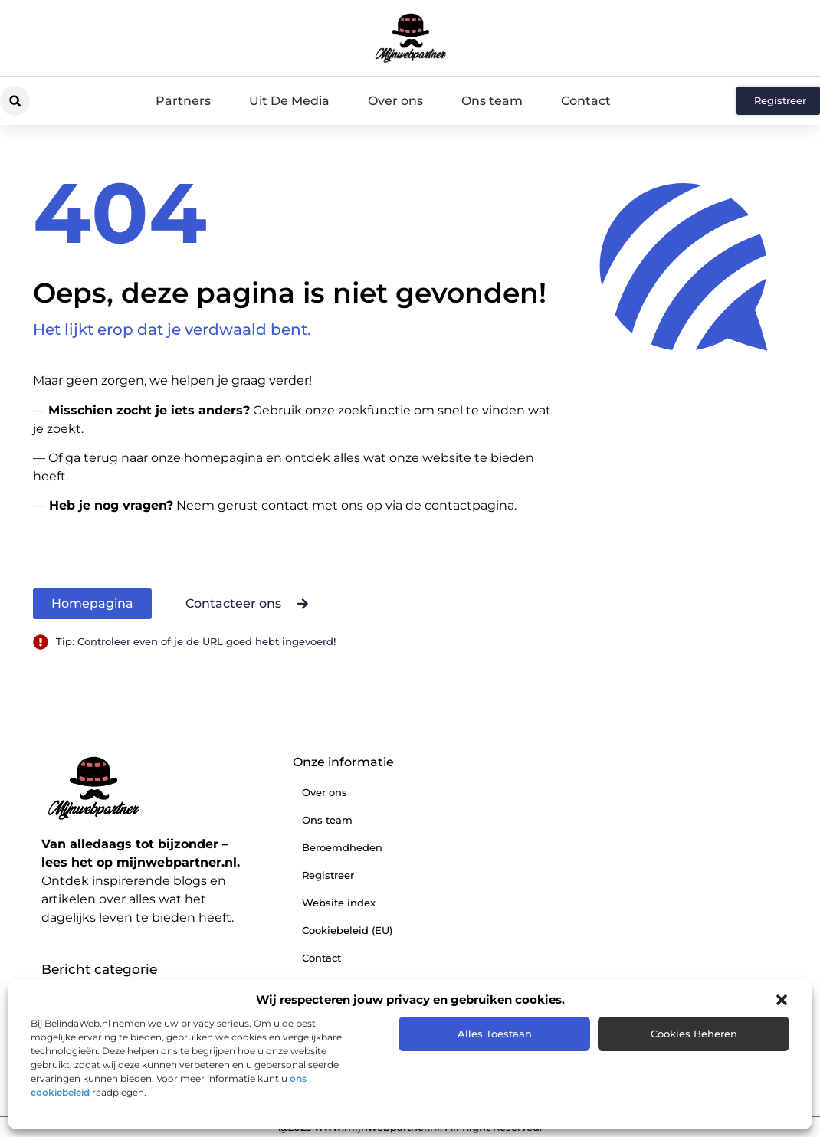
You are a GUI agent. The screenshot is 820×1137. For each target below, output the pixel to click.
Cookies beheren (694, 1033)
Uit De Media (289, 100)
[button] (781, 1000)
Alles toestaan (495, 1033)
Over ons (395, 100)
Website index (339, 902)
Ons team (492, 100)
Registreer (328, 875)
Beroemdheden (342, 847)
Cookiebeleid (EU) (347, 930)
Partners (183, 100)
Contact (586, 100)
